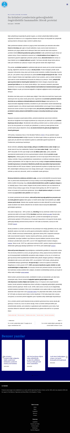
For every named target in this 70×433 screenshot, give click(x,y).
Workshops (35, 428)
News (35, 409)
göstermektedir (25, 272)
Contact (35, 415)
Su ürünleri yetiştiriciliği (16, 14)
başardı (15, 224)
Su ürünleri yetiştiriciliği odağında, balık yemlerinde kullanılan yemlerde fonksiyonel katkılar (11, 361)
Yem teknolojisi (26, 14)
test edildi (50, 214)
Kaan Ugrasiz (11, 23)
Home (35, 407)
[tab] (32, 376)
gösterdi (53, 245)
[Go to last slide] (3, 358)
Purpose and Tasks (35, 424)
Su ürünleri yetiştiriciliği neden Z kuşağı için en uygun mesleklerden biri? (21, 323)
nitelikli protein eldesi (33, 315)
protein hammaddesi (54, 315)
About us (35, 413)
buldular (10, 243)
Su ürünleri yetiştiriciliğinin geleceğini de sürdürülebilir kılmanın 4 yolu (49, 323)
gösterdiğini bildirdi (32, 291)
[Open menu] (68, 4)
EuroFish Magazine (35, 430)
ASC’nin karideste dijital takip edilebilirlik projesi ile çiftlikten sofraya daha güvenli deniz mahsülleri (35, 361)
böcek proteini (22, 315)
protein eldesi (43, 315)
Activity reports (35, 426)
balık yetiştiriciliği (13, 315)
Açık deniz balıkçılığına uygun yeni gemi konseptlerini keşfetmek (58, 359)
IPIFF (43, 135)
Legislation (35, 411)
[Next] (67, 358)
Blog (9, 14)
